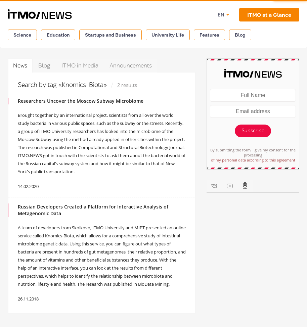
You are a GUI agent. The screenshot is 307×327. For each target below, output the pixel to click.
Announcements (130, 65)
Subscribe (253, 131)
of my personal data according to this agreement (253, 159)
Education (58, 35)
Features (209, 35)
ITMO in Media (79, 65)
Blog (240, 35)
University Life (167, 35)
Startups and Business (110, 35)
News (20, 65)
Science (22, 35)
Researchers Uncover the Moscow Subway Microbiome (80, 101)
